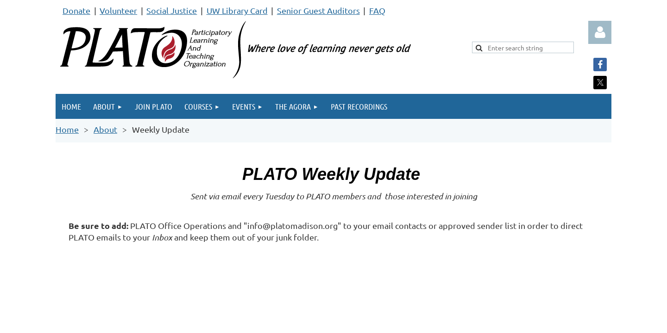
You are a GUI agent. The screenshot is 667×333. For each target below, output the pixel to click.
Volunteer (118, 10)
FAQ (377, 10)
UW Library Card (237, 10)
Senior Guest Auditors (318, 10)
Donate (76, 10)
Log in (599, 32)
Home (67, 129)
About (105, 129)
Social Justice (171, 10)
